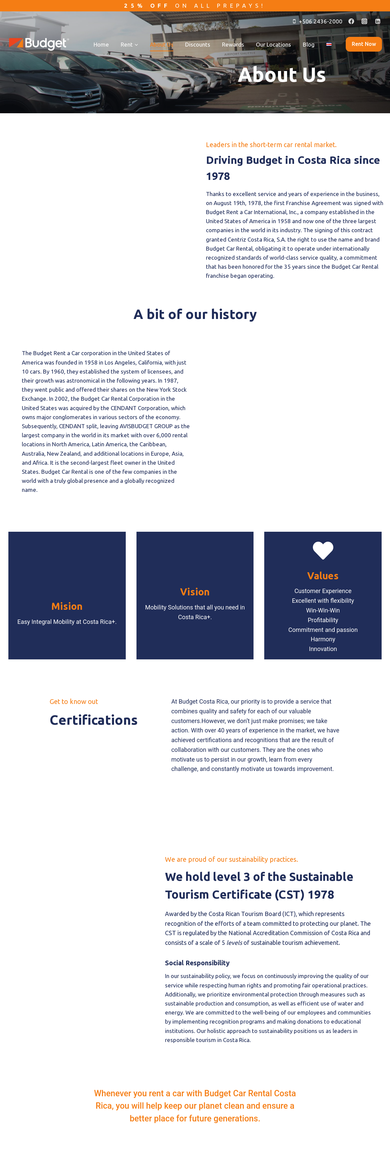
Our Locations (273, 44)
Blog (309, 44)
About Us (161, 44)
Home (101, 44)
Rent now (364, 44)
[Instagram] (364, 21)
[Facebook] (351, 21)
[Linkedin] (377, 21)
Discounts (197, 44)
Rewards (233, 44)
